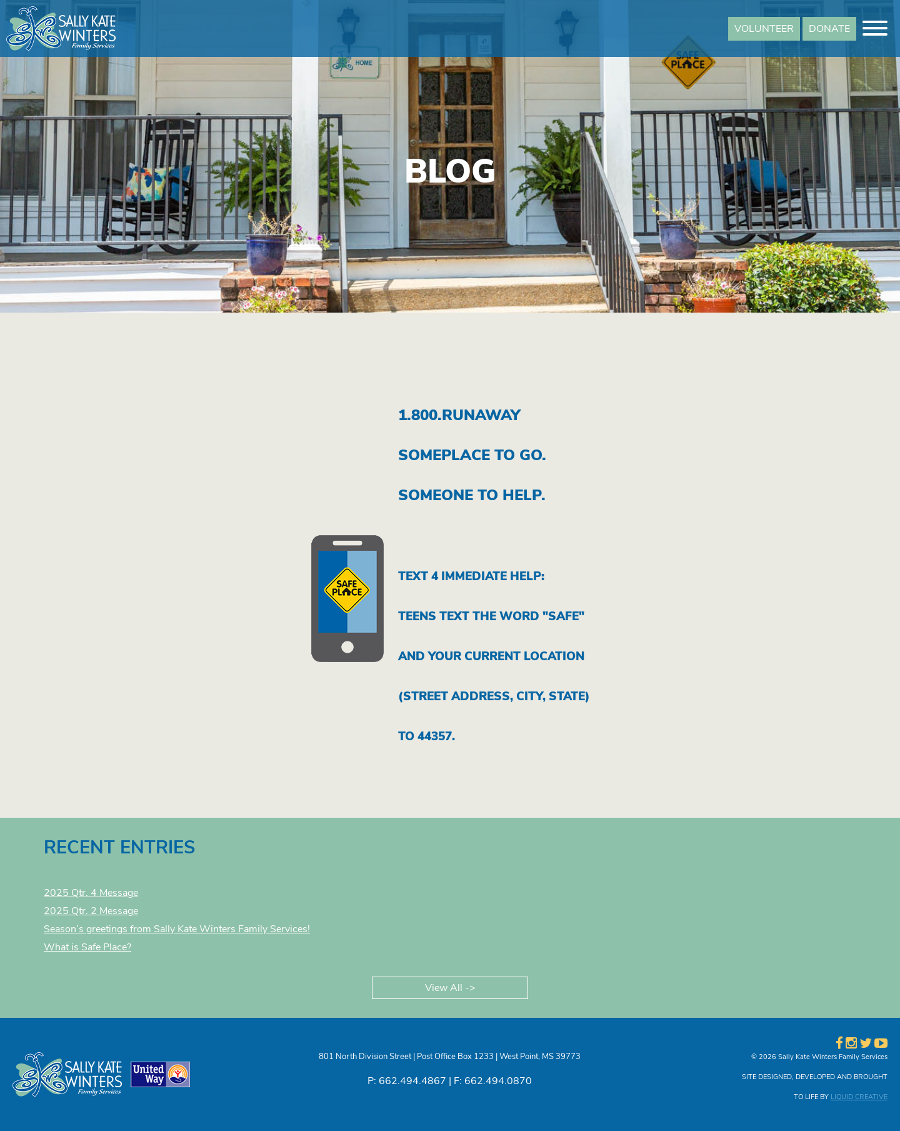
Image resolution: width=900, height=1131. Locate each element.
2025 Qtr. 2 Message (91, 911)
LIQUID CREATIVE (859, 1097)
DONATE (829, 29)
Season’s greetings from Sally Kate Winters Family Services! (177, 929)
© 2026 (763, 1057)
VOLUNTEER (764, 29)
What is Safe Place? (87, 947)
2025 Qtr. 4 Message (91, 893)
